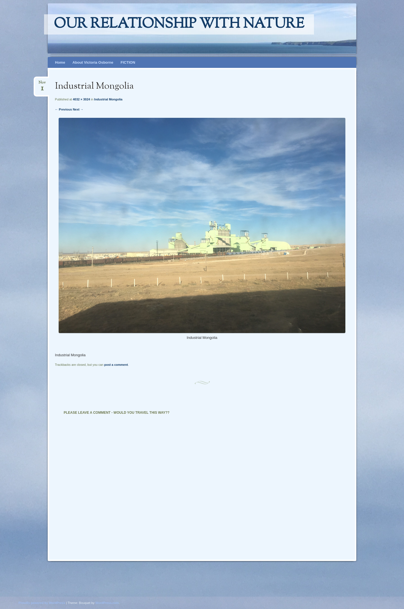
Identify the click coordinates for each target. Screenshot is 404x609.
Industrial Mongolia (108, 99)
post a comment (116, 364)
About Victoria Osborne (92, 62)
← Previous (63, 109)
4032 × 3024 (81, 99)
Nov (42, 84)
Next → (78, 109)
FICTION (128, 62)
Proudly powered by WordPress (42, 603)
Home (60, 62)
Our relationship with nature (179, 24)
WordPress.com (107, 603)
